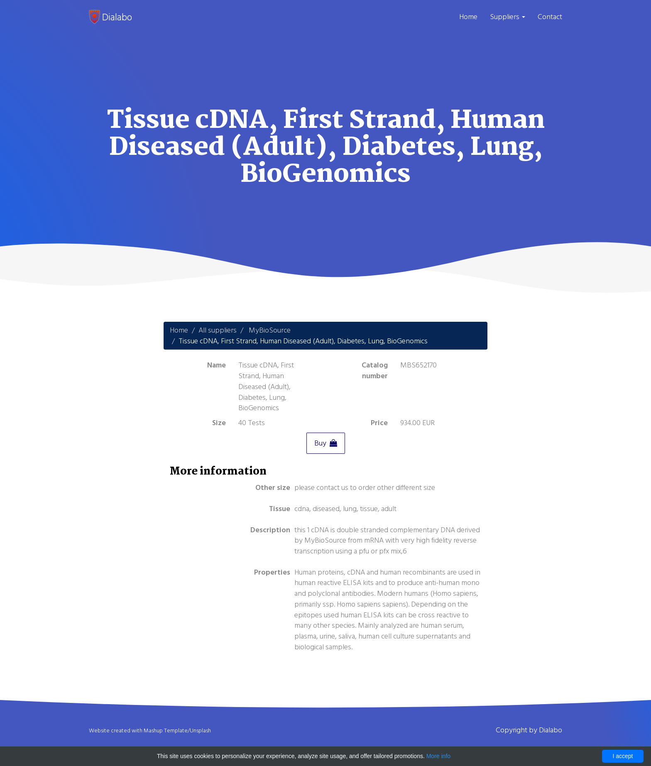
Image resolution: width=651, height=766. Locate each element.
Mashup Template (166, 730)
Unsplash (200, 730)
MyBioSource (270, 330)
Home (468, 17)
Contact (550, 17)
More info (438, 756)
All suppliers (217, 330)
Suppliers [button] (507, 17)
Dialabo (110, 17)
